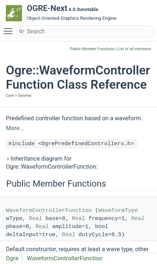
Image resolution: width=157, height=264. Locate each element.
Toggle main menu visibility (10, 28)
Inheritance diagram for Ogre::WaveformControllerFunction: (52, 162)
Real (35, 219)
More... (15, 128)
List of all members (134, 49)
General (25, 95)
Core (10, 95)
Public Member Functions (92, 49)
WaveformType (118, 211)
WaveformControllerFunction (49, 211)
